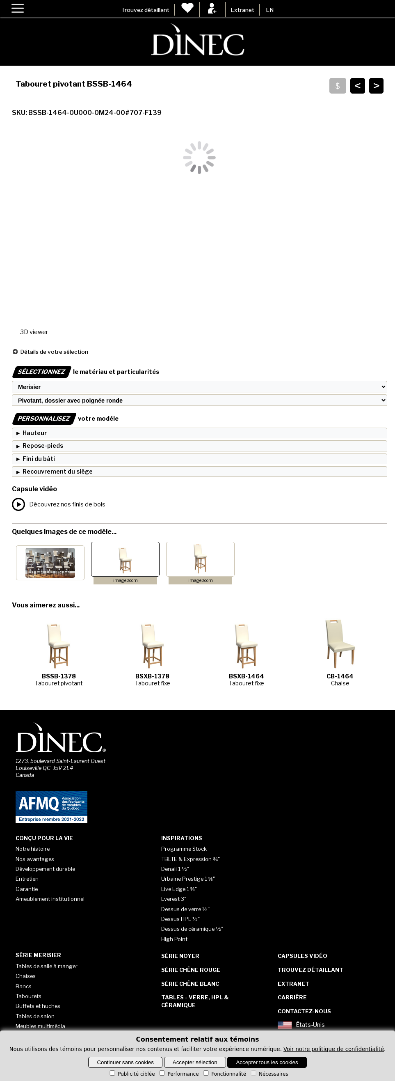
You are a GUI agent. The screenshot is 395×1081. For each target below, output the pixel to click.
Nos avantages (35, 859)
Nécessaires (268, 1074)
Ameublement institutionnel (50, 898)
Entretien (27, 878)
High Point (174, 939)
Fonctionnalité (224, 1074)
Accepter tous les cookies (267, 1062)
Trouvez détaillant (145, 10)
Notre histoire (33, 848)
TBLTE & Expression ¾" (190, 859)
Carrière (292, 997)
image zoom (125, 580)
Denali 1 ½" (175, 869)
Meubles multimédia (40, 1026)
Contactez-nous (304, 1011)
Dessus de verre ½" (185, 909)
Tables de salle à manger (47, 966)
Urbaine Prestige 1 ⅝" (188, 878)
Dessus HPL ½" (180, 919)
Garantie (27, 889)
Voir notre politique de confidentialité (333, 1049)
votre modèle (65, 418)
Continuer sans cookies (125, 1062)
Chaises (26, 976)
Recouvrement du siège (58, 471)
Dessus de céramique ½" (192, 928)
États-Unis (301, 1025)
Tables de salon (35, 1016)
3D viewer (34, 332)
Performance (178, 1074)
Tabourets (28, 996)
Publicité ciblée (131, 1074)
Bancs (24, 986)
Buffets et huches (38, 1006)
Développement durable (45, 869)
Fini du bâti (39, 459)
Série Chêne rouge (190, 969)
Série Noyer (180, 956)
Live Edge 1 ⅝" (179, 889)
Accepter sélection (195, 1062)
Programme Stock (184, 848)
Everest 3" (173, 898)
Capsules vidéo (302, 956)
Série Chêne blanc (190, 983)
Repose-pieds (43, 445)
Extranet (242, 10)
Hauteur (35, 433)
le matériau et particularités (85, 372)
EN (270, 10)
